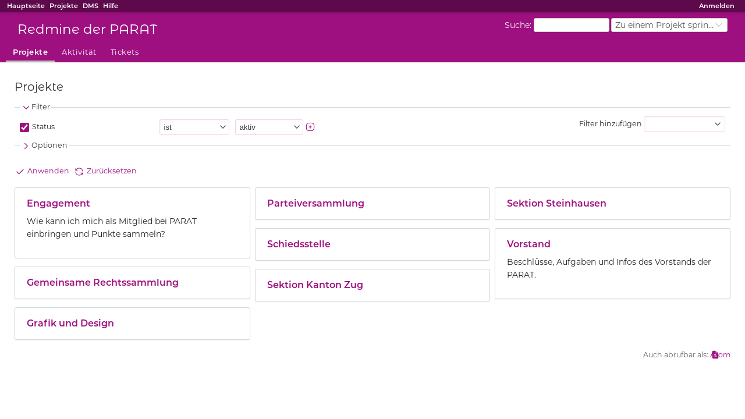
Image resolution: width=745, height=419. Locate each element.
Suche (517, 24)
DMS (90, 6)
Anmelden (717, 6)
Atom (720, 354)
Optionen (44, 146)
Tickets (125, 51)
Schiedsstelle (299, 244)
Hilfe (110, 6)
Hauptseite (26, 6)
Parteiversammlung (315, 203)
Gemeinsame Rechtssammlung (103, 282)
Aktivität (79, 51)
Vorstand (529, 244)
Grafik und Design (70, 323)
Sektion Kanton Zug (315, 284)
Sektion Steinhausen (556, 203)
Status (42, 126)
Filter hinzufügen (610, 123)
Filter (35, 107)
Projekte (63, 6)
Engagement (58, 203)
